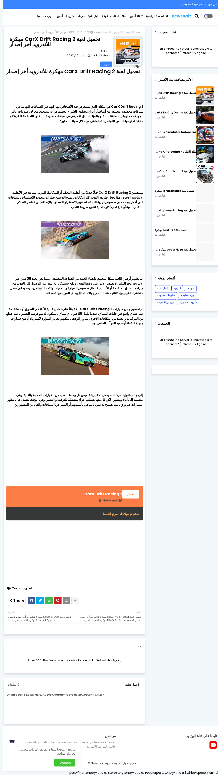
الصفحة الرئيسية (153, 16)
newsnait (178, 16)
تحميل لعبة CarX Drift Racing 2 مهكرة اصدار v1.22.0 (172, 93)
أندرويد (131, 16)
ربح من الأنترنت (162, 302)
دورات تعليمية (41, 16)
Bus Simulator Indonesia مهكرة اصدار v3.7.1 (172, 132)
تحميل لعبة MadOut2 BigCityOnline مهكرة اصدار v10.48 (172, 113)
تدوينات (77, 16)
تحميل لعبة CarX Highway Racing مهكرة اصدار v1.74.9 (172, 210)
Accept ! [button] (62, 763)
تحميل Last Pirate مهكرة (168, 230)
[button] (196, 16)
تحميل (128, 494)
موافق (58, 753)
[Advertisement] (71, 456)
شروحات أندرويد (61, 16)
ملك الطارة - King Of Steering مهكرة (172, 152)
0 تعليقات (10, 685)
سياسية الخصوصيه (188, 4)
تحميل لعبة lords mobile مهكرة (171, 191)
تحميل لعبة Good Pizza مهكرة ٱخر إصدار (172, 250)
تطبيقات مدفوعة (110, 16)
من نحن (209, 4)
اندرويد (113, 32)
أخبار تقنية (90, 16)
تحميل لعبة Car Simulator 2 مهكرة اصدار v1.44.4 (172, 171)
